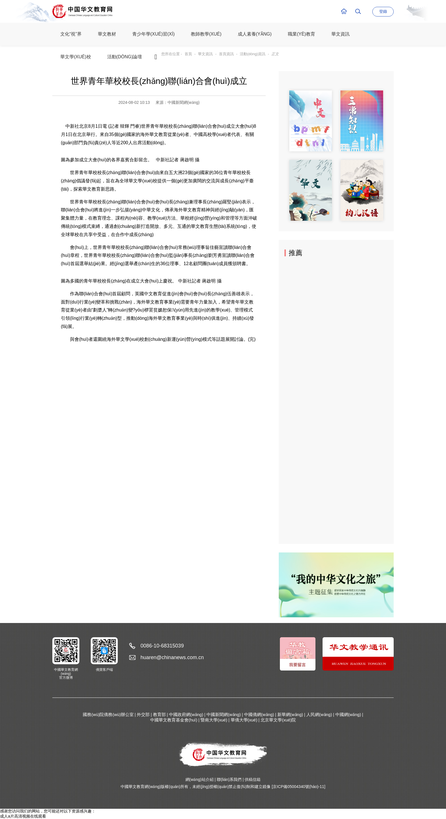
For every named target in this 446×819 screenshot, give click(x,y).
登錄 (383, 11)
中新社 (72, 126)
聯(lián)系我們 (229, 779)
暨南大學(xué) (214, 719)
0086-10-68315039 (162, 646)
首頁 (188, 54)
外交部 (143, 714)
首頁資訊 (226, 54)
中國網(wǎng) (348, 714)
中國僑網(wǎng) (259, 714)
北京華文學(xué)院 (278, 719)
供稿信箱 (253, 779)
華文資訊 (205, 54)
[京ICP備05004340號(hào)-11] (298, 786)
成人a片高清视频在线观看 (23, 816)
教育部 (159, 714)
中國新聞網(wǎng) (224, 714)
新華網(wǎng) (290, 714)
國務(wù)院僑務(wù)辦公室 (108, 714)
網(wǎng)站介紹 (199, 779)
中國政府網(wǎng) (186, 714)
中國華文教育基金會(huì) (173, 719)
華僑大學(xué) (244, 719)
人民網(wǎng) (319, 714)
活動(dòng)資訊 (252, 54)
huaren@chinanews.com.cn (172, 657)
